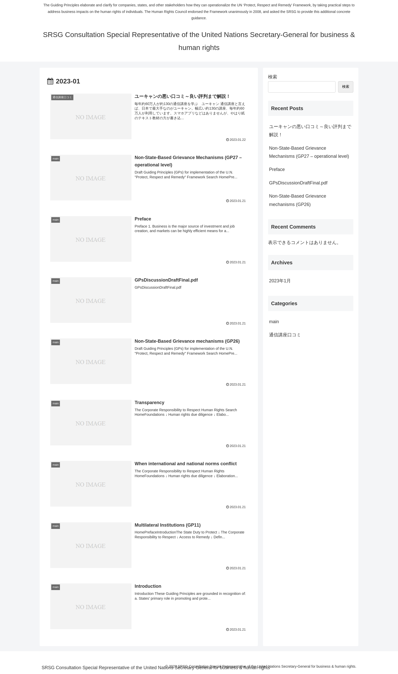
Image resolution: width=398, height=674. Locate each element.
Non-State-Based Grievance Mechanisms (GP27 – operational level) (309, 152)
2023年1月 (280, 280)
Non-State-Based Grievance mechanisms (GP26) (297, 200)
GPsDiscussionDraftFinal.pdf (298, 182)
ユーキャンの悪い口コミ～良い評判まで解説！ (310, 130)
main (274, 321)
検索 (272, 76)
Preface (277, 169)
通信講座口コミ (285, 334)
